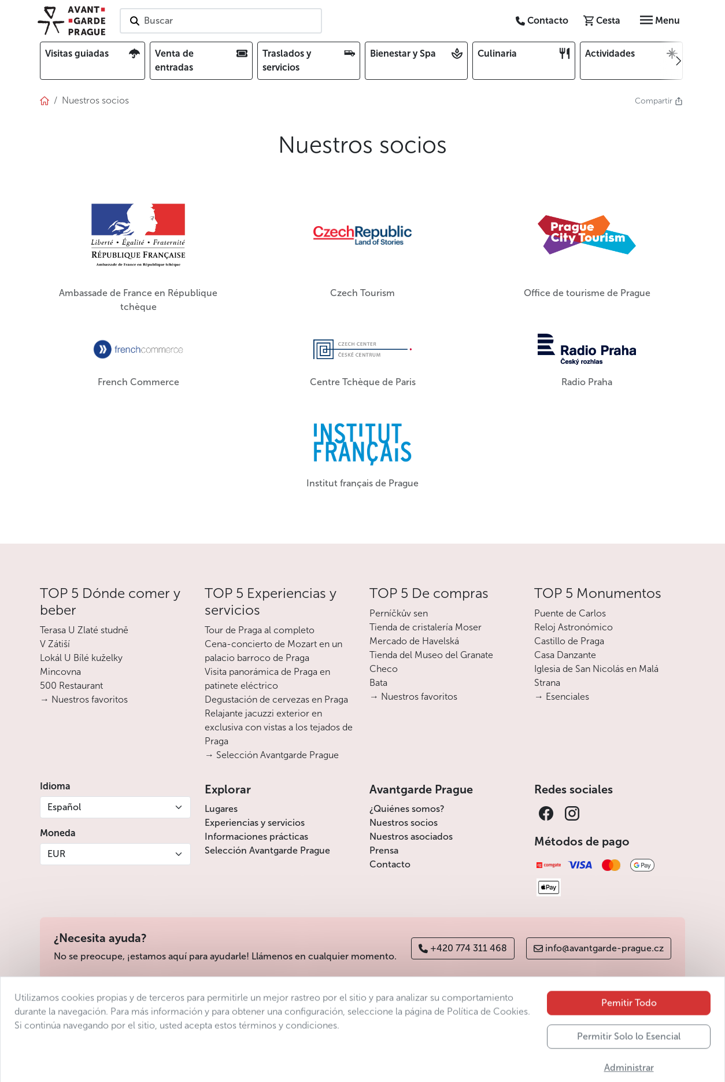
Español (64, 807)
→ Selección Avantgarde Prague (272, 754)
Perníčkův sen (398, 613)
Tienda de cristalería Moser (425, 627)
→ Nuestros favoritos (84, 699)
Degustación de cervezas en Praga (276, 699)
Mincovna (60, 671)
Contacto (389, 864)
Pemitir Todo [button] (629, 1022)
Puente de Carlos (570, 613)
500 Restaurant (71, 685)
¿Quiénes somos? (407, 808)
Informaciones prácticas (256, 836)
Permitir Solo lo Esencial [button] (628, 1056)
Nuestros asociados (411, 836)
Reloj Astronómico (573, 627)
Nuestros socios (403, 822)
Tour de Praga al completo (260, 630)
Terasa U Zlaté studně (84, 630)
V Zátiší (55, 643)
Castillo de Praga (569, 641)
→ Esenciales (561, 696)
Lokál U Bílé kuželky (81, 657)
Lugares (221, 808)
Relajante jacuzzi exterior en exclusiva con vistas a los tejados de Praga (279, 727)
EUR (56, 853)
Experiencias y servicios (255, 822)
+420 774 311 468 (463, 948)
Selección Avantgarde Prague (267, 850)
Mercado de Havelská (414, 641)
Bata (378, 682)
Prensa (383, 850)
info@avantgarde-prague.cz (599, 948)
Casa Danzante (565, 654)
